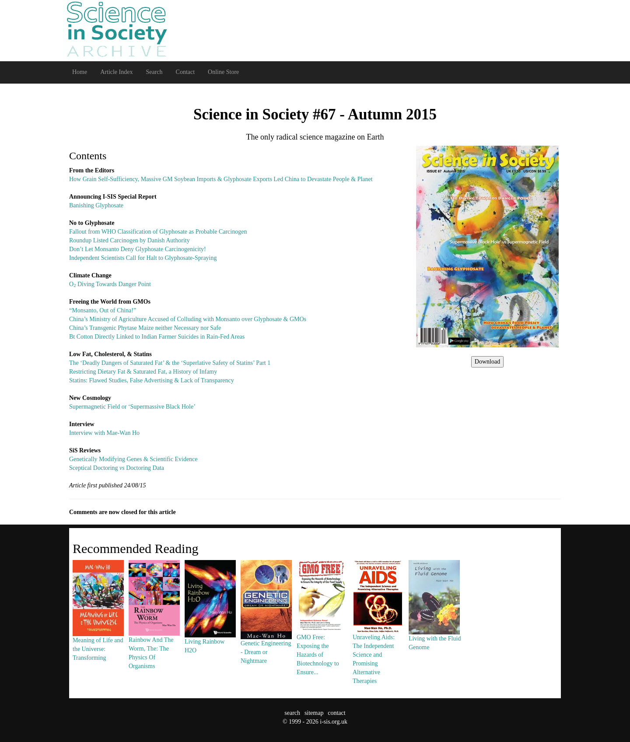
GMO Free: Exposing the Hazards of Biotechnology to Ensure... (322, 633)
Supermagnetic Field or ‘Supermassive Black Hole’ (132, 406)
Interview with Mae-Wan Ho (104, 433)
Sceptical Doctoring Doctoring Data (116, 468)
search (292, 713)
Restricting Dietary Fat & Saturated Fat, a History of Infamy (143, 371)
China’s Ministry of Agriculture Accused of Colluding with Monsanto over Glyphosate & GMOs (187, 319)
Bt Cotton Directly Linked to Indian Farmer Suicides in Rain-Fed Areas (157, 336)
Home (79, 72)
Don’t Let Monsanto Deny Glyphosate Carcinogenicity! (137, 249)
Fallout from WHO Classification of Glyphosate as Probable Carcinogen (158, 231)
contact (336, 713)
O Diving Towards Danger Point (110, 284)
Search (154, 72)
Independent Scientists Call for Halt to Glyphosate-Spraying (143, 258)
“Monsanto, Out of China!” (102, 310)
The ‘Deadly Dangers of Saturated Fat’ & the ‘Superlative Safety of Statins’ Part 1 (169, 363)
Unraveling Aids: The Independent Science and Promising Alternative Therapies (378, 638)
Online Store (223, 72)
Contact (185, 72)
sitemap (314, 713)
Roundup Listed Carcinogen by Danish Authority (129, 240)
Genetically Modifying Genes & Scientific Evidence (133, 459)
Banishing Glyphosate (96, 205)
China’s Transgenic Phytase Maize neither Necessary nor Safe (145, 328)
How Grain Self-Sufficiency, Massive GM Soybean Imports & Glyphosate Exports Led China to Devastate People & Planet (221, 179)
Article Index (116, 72)
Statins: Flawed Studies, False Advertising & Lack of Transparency (151, 380)
